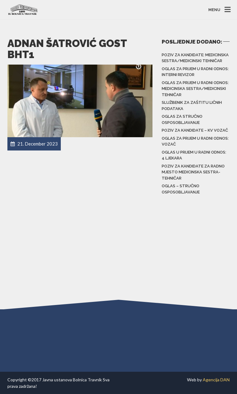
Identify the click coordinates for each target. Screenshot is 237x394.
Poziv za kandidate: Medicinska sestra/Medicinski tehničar (195, 58)
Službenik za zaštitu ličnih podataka (192, 105)
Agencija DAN (216, 379)
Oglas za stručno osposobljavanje (182, 119)
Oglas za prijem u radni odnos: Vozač (195, 141)
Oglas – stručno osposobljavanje (181, 189)
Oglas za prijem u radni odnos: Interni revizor (195, 71)
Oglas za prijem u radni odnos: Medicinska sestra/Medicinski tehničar (195, 88)
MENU (214, 9)
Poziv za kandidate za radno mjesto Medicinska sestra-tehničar (193, 172)
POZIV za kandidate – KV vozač (195, 130)
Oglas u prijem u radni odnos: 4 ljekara (194, 155)
